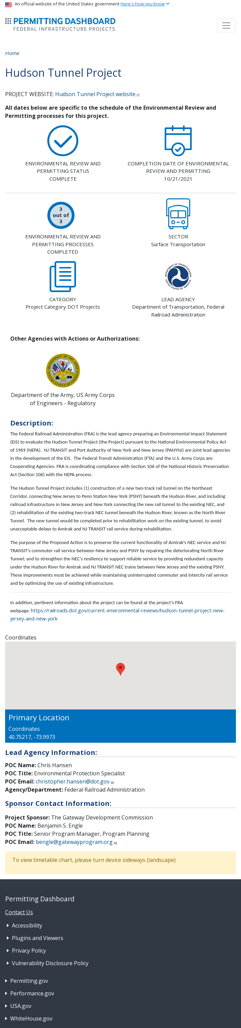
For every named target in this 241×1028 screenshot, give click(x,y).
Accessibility (27, 925)
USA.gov (20, 1006)
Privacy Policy (29, 950)
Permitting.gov (29, 981)
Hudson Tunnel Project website (97, 94)
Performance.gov (32, 993)
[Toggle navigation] (226, 25)
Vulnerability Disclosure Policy (50, 963)
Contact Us (19, 912)
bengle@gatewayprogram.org (76, 842)
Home (12, 53)
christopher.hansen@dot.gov (75, 781)
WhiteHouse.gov (31, 1018)
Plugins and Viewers (37, 938)
